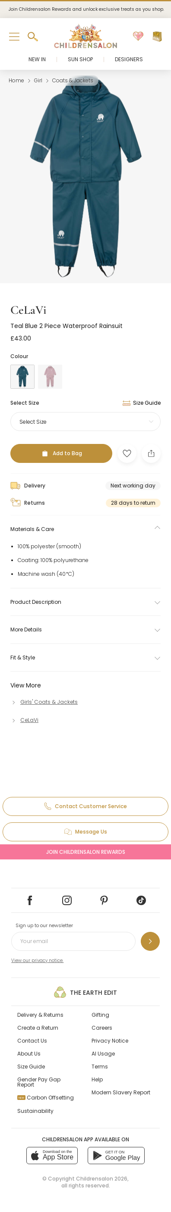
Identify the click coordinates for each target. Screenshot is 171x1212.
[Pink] (50, 377)
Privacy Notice (110, 1040)
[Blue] (22, 377)
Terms (100, 1066)
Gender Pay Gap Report (38, 1082)
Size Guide (31, 1066)
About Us (29, 1053)
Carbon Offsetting (45, 1097)
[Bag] (157, 36)
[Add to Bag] (61, 453)
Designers (129, 59)
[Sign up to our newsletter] (150, 941)
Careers (102, 1027)
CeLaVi (28, 310)
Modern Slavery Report (121, 1092)
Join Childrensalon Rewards (85, 852)
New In (37, 59)
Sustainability (35, 1111)
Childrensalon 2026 (101, 1178)
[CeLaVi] (24, 720)
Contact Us (32, 1040)
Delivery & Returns (40, 1014)
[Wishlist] (138, 36)
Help (97, 1079)
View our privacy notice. (37, 960)
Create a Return (37, 1027)
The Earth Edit (85, 992)
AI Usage (103, 1053)
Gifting (100, 1014)
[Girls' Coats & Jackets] (44, 702)
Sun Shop (80, 59)
